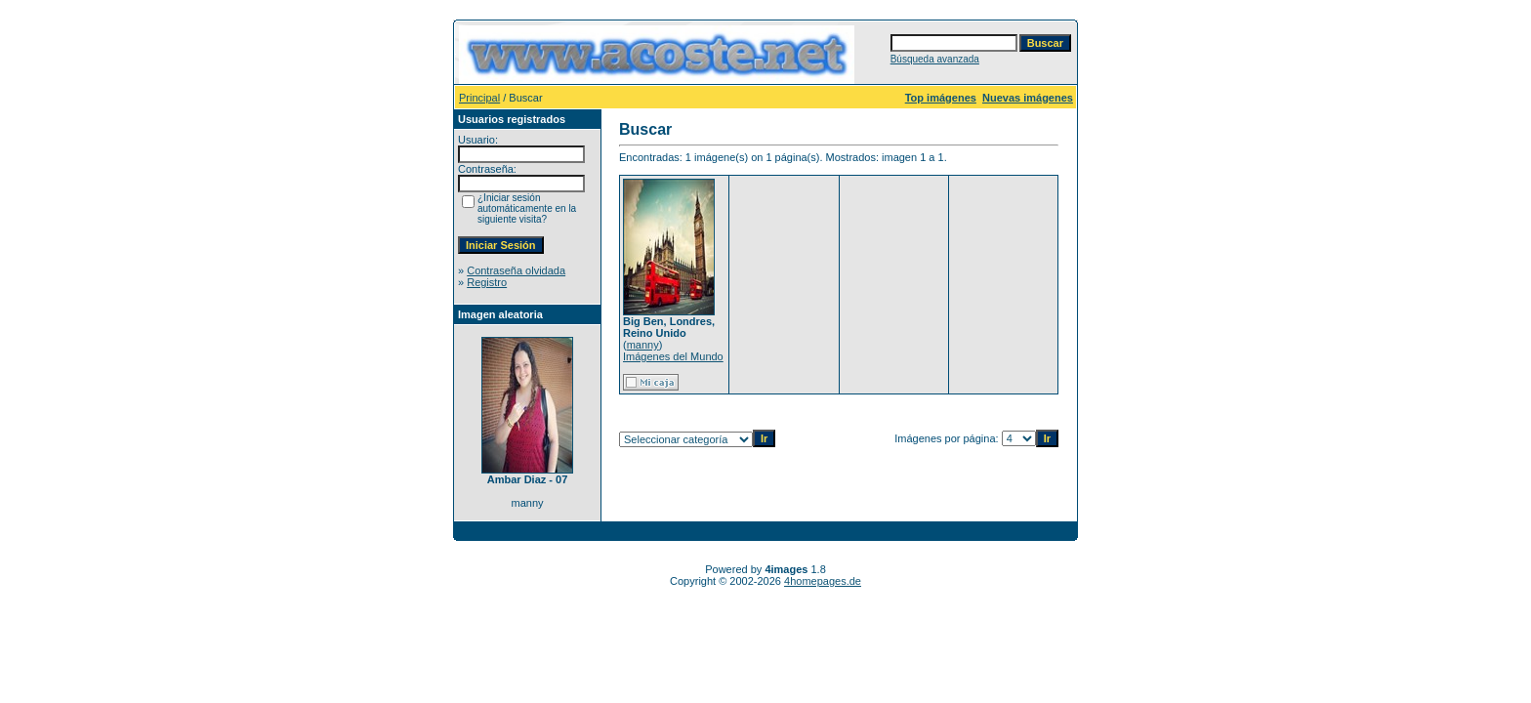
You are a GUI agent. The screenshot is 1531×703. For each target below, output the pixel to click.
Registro (487, 282)
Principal (479, 97)
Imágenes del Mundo (673, 356)
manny (643, 345)
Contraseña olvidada (516, 270)
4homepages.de (822, 581)
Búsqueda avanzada (934, 59)
